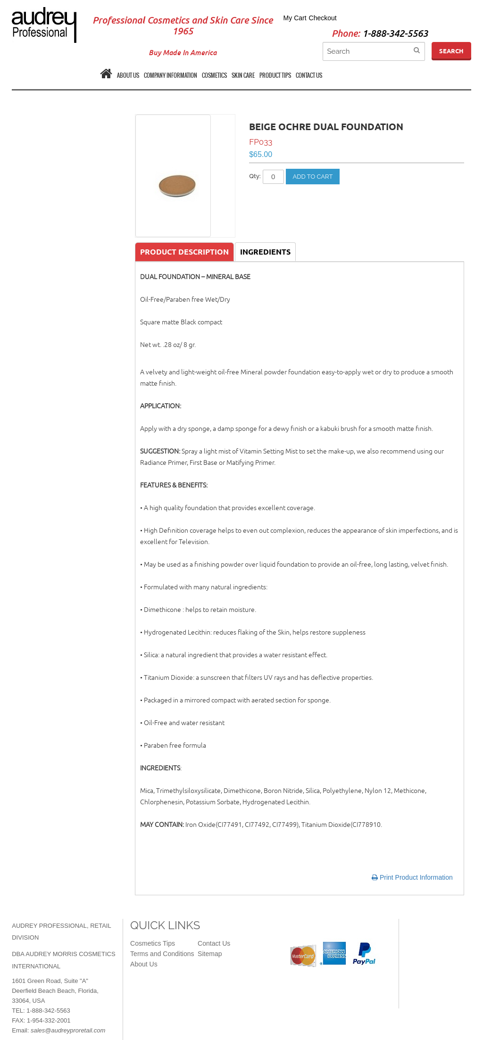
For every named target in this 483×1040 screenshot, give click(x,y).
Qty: (255, 176)
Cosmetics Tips (152, 943)
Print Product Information (412, 877)
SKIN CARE (243, 75)
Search (451, 51)
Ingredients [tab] (265, 252)
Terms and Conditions (162, 953)
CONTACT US (309, 75)
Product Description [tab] (184, 252)
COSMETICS (214, 75)
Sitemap (210, 953)
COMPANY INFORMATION (170, 75)
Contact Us (214, 943)
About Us (144, 964)
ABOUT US (128, 75)
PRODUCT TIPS (275, 75)
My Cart (295, 18)
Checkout (323, 18)
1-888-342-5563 (395, 34)
